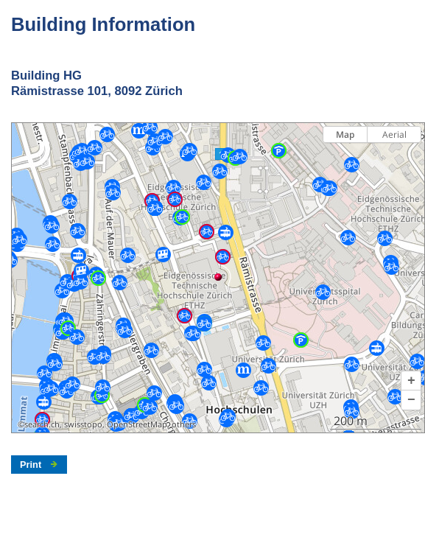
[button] (411, 380)
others (184, 424)
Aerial (394, 134)
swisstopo (83, 424)
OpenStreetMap (137, 424)
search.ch (42, 424)
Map (345, 134)
